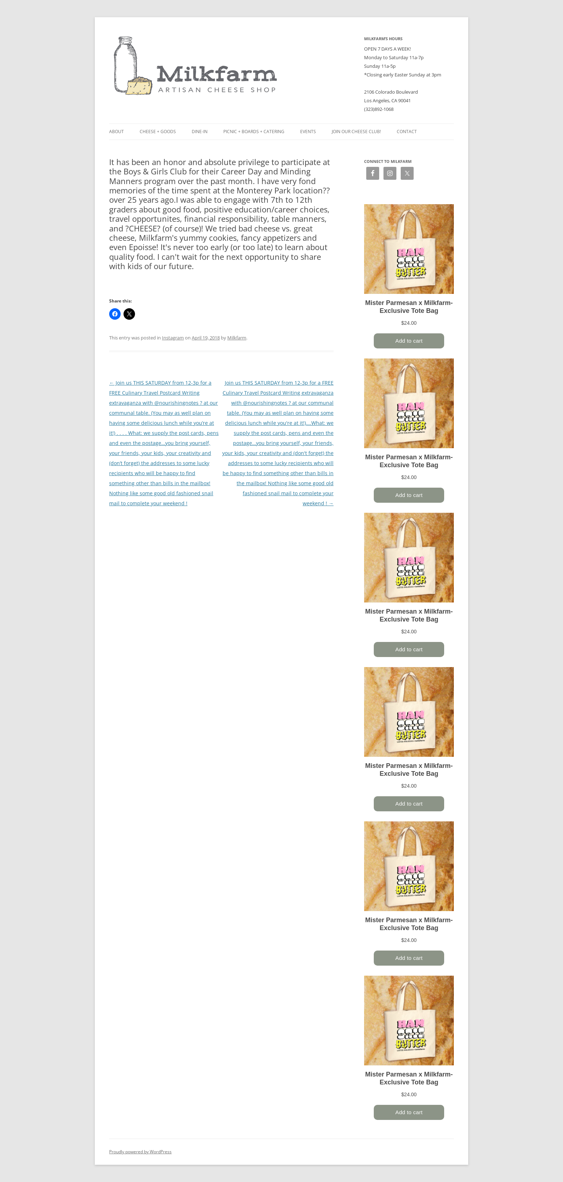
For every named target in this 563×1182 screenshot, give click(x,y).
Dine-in (200, 131)
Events (308, 131)
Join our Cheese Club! (356, 131)
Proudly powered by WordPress (140, 1152)
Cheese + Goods (158, 131)
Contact (407, 131)
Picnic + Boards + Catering (253, 131)
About (116, 131)
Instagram (173, 337)
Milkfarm (236, 337)
